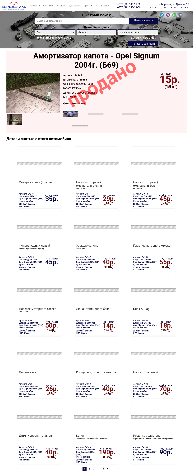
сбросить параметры (143, 37)
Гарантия (88, 5)
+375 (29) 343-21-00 (129, 4)
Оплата (61, 5)
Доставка (74, 5)
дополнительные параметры (54, 37)
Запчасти (34, 5)
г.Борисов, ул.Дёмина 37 (174, 4)
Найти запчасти (143, 20)
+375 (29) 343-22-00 (129, 7)
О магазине (103, 5)
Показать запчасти (143, 43)
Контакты (48, 5)
